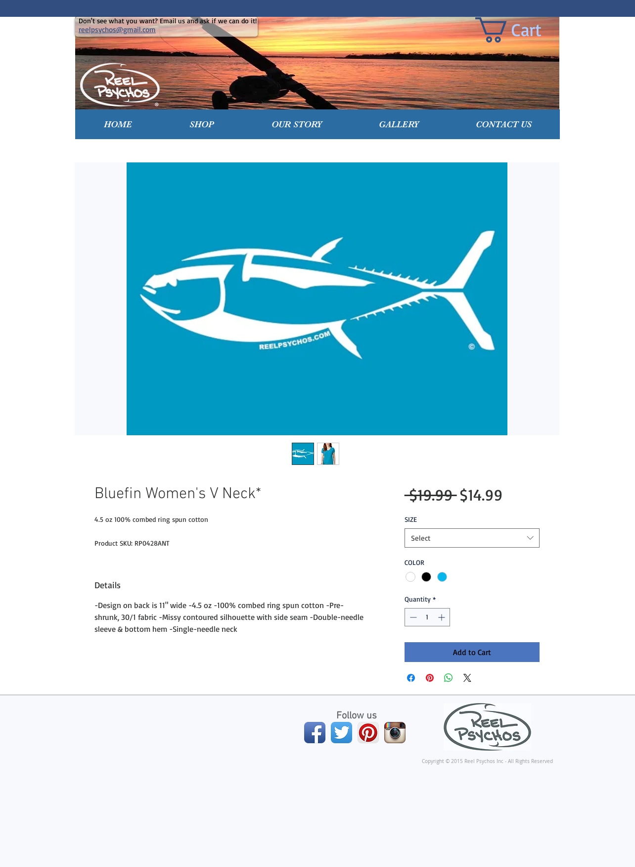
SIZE (411, 519)
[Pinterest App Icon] (368, 732)
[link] (522, 30)
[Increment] (442, 617)
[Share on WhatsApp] (448, 678)
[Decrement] (412, 617)
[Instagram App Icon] (395, 732)
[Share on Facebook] (411, 678)
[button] (202, 124)
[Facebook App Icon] (314, 732)
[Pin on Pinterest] (430, 678)
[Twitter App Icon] (341, 732)
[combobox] (472, 538)
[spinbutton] (427, 617)
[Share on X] (467, 678)
